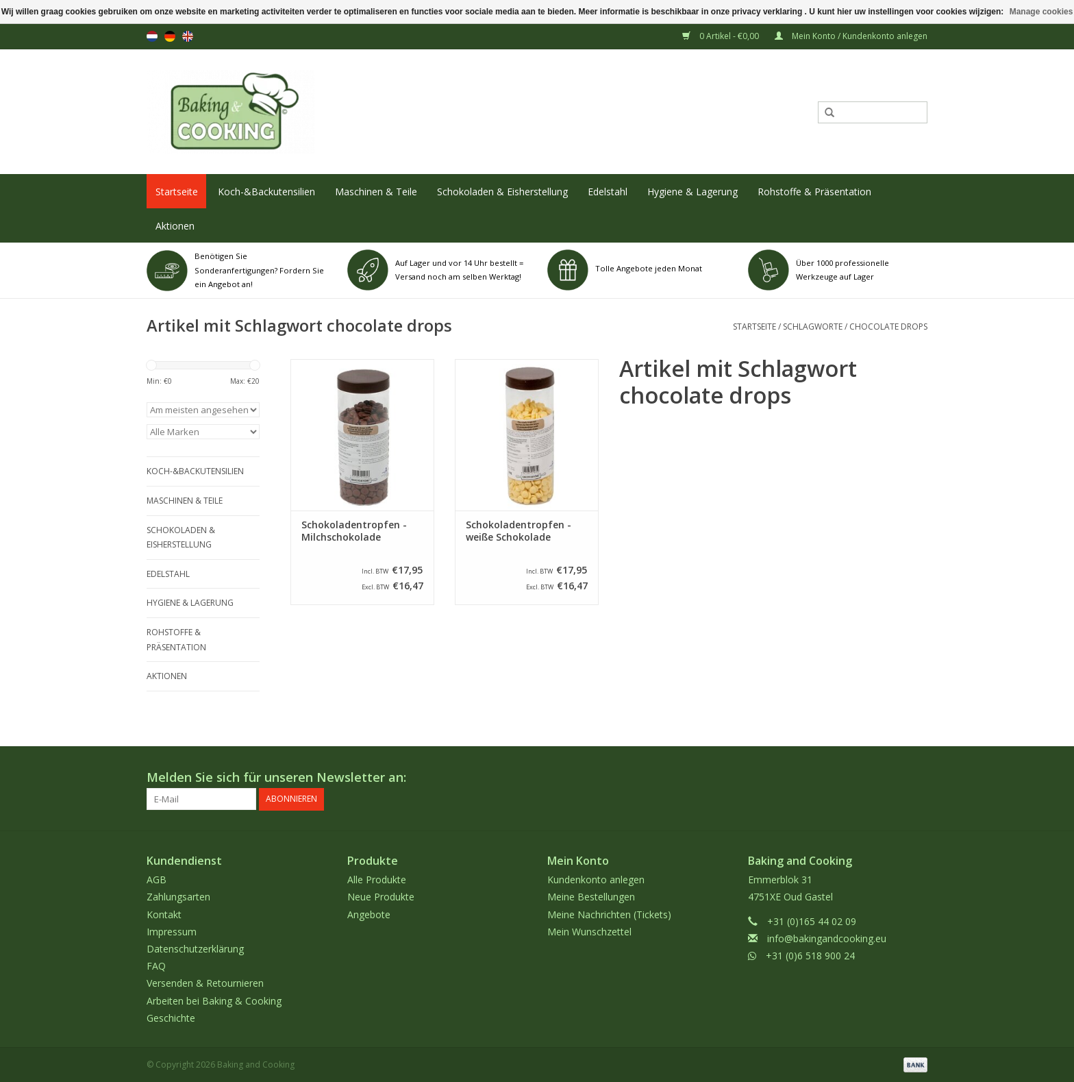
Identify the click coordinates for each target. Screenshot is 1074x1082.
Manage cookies (1041, 11)
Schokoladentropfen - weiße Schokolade (518, 531)
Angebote (368, 913)
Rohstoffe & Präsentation (814, 191)
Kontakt (164, 913)
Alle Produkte (376, 879)
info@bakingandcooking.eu (826, 937)
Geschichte (171, 1017)
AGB (156, 879)
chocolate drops (888, 326)
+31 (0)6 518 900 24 (810, 954)
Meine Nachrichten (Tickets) (609, 913)
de (169, 36)
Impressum (172, 930)
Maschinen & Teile (376, 191)
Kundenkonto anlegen (596, 879)
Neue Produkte (380, 896)
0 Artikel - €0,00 (721, 36)
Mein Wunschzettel (589, 930)
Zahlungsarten (178, 896)
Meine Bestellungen (591, 896)
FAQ (156, 965)
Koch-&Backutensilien (266, 191)
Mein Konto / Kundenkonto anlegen (851, 36)
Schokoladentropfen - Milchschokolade (354, 531)
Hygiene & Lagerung (692, 191)
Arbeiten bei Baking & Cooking (214, 1000)
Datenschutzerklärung (195, 948)
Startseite (176, 191)
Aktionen (175, 225)
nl (152, 36)
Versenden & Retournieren (205, 982)
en (187, 36)
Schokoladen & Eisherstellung (502, 191)
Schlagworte (812, 326)
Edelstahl (607, 191)
